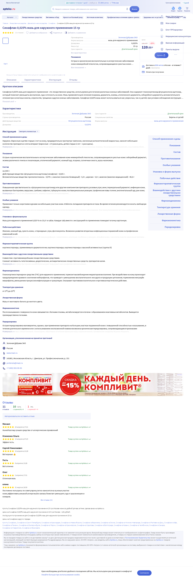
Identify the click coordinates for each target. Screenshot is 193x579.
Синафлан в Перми (48, 527)
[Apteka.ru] (11, 9)
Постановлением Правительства (137, 539)
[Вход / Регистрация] (189, 18)
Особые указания (171, 167)
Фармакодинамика (170, 202)
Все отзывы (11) (47, 502)
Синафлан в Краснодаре (50, 524)
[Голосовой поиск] (127, 9)
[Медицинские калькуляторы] (189, 38)
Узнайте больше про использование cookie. (60, 574)
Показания (174, 147)
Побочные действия (170, 180)
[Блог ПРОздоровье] (189, 32)
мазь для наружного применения (168, 122)
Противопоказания (170, 160)
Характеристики (32, 81)
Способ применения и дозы (166, 140)
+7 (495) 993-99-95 (14, 370)
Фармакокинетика (171, 222)
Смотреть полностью (29, 133)
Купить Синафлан (9, 524)
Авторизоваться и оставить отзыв (19, 418)
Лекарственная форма (168, 215)
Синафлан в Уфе (170, 524)
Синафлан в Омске (108, 524)
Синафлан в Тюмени (10, 527)
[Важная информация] (189, 45)
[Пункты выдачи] (189, 51)
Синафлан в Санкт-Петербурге (29, 524)
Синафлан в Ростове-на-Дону (152, 524)
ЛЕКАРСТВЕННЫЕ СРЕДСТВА (18, 23)
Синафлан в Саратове (85, 527)
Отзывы (73, 81)
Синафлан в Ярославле (31, 530)
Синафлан (52, 23)
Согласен (144, 572)
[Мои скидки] (189, 25)
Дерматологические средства (37, 23)
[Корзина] (187, 9)
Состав (176, 153)
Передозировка (172, 228)
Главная (5, 23)
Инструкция (55, 81)
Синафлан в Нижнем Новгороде (128, 524)
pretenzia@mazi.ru (15, 365)
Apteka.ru (33, 534)
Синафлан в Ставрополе (12, 530)
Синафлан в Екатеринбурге (29, 527)
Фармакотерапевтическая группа (167, 186)
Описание (11, 81)
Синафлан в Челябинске (139, 527)
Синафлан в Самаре (157, 527)
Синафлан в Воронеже (91, 524)
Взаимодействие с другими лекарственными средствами (166, 195)
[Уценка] (179, 9)
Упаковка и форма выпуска (166, 173)
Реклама (179, 376)
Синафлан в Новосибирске (71, 524)
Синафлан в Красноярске (66, 527)
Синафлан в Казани (121, 527)
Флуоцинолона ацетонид (79, 122)
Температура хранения (168, 209)
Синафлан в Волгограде (104, 527)
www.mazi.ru (12, 355)
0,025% (88, 126)
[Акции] (173, 9)
